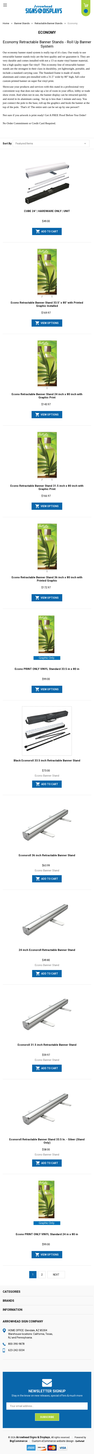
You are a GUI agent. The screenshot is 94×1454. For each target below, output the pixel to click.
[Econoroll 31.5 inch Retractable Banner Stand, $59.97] (47, 1015)
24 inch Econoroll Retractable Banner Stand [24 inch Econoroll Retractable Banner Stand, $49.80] (47, 950)
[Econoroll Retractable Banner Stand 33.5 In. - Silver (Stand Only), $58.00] (47, 1110)
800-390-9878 (16, 1343)
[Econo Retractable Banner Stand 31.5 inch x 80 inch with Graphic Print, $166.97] (47, 456)
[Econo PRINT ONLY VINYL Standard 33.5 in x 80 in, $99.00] (47, 639)
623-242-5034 (16, 1350)
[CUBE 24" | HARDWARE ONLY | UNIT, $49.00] (47, 181)
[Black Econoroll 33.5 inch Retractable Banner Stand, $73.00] (47, 731)
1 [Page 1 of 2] (33, 1274)
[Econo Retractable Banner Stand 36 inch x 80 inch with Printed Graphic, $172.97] (47, 548)
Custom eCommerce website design (53, 1441)
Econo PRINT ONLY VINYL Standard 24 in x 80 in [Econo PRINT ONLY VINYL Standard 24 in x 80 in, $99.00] (47, 1234)
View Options (50, 323)
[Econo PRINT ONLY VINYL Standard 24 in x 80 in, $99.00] (47, 1205)
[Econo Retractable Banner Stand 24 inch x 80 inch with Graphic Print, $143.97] (47, 365)
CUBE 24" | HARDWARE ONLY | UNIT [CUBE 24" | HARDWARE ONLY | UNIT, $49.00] (47, 211)
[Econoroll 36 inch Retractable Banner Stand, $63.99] (47, 826)
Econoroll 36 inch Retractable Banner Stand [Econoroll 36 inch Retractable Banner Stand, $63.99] (47, 855)
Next (56, 1274)
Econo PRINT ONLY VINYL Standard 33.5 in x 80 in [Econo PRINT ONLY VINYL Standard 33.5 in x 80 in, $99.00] (47, 669)
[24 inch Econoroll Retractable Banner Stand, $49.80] (47, 920)
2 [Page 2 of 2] (42, 1274)
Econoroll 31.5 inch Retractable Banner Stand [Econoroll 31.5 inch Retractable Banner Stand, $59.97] (47, 1044)
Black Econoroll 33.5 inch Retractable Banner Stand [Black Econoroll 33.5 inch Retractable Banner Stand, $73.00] (47, 760)
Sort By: (7, 143)
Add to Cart (49, 231)
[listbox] (51, 143)
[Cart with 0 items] (85, 8)
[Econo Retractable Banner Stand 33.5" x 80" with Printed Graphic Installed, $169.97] (47, 273)
